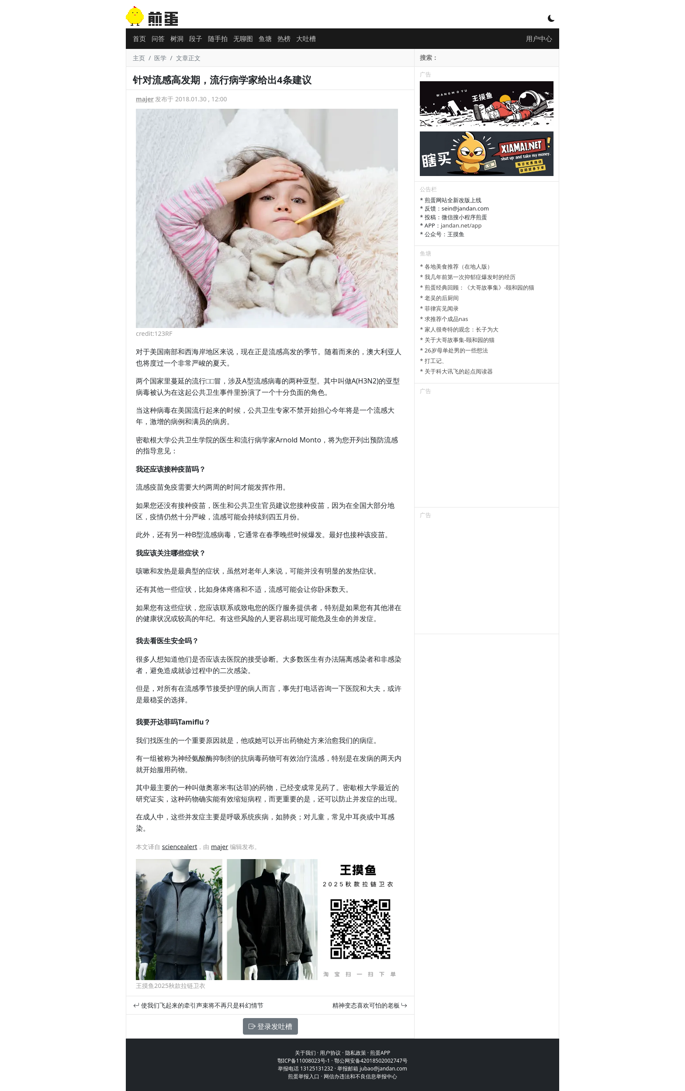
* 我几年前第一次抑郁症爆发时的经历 (467, 277)
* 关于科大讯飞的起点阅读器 (456, 371)
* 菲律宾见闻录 (439, 308)
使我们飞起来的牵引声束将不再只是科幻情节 (198, 1005)
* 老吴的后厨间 (439, 298)
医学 (160, 58)
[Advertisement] (487, 452)
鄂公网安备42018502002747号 (371, 1060)
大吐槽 (306, 38)
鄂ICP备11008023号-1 (303, 1060)
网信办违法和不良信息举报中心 (360, 1076)
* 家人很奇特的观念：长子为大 (459, 329)
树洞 (176, 38)
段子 (195, 38)
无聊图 (243, 38)
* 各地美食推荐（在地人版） (456, 266)
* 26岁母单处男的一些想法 (454, 350)
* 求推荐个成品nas (444, 319)
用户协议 (330, 1052)
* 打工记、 (433, 361)
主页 (139, 58)
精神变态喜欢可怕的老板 (370, 1005)
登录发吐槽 (270, 1026)
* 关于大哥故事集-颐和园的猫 (457, 340)
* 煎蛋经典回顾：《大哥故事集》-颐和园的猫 (477, 287)
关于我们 (305, 1052)
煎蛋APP (380, 1052)
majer (145, 99)
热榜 (284, 38)
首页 (139, 38)
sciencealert (179, 846)
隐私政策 (355, 1052)
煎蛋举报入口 (303, 1076)
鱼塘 (265, 38)
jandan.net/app (461, 225)
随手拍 (218, 38)
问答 (158, 38)
